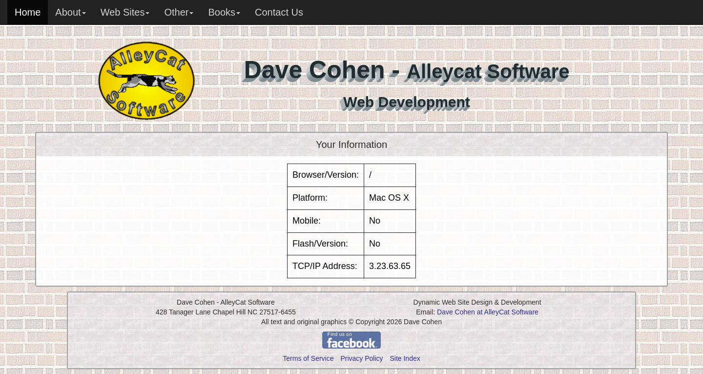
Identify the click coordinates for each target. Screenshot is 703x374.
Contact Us (279, 12)
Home (28, 12)
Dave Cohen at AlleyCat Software (487, 312)
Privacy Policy (361, 358)
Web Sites (125, 12)
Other (178, 12)
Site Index (405, 358)
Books (224, 12)
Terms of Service (308, 358)
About (70, 12)
